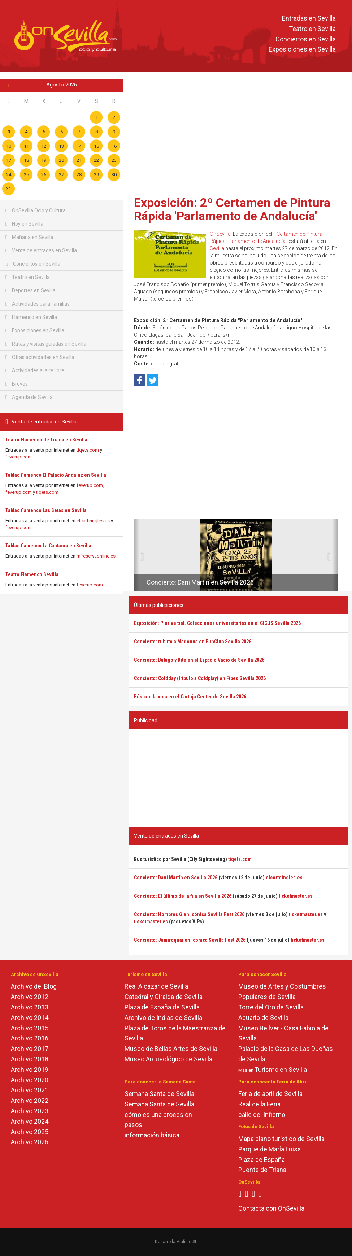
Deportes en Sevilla (30, 290)
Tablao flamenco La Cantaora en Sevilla (48, 546)
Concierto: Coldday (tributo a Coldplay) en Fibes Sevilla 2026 (200, 678)
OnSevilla (220, 234)
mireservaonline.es (96, 556)
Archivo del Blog (34, 986)
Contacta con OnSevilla (271, 1208)
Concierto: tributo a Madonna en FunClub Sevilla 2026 (192, 641)
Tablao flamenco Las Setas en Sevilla (46, 510)
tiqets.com (88, 450)
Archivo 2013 (29, 1007)
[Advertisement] (238, 135)
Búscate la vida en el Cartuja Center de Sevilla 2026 (190, 697)
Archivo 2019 (29, 1069)
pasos (133, 1124)
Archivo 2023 (29, 1111)
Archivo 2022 (29, 1100)
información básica (152, 1135)
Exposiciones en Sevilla (302, 49)
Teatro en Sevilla (312, 28)
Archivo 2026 (29, 1142)
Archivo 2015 (29, 1028)
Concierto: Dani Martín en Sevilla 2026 (200, 582)
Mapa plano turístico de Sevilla (281, 1138)
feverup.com (18, 457)
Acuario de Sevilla (263, 1017)
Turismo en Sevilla (281, 1069)
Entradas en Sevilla (309, 18)
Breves (16, 384)
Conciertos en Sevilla (305, 39)
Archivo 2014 (29, 1017)
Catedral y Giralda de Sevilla (164, 996)
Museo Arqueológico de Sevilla (168, 1059)
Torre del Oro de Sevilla (271, 1007)
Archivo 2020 (29, 1080)
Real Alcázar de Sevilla (156, 986)
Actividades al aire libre (34, 370)
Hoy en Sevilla (24, 224)
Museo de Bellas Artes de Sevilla (171, 1048)
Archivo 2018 (29, 1059)
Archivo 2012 (29, 996)
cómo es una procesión (158, 1114)
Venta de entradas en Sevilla (41, 250)
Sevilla (217, 248)
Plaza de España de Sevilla (162, 1007)
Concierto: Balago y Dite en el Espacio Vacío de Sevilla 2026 (199, 660)
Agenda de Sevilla (29, 397)
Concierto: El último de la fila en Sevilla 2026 (182, 896)
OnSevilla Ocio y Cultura (35, 210)
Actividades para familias (37, 304)
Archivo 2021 (29, 1090)
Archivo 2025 (29, 1132)
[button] (136, 555)
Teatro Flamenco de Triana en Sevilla (46, 440)
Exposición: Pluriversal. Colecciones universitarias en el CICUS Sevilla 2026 (217, 623)
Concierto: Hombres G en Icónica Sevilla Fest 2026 (189, 914)
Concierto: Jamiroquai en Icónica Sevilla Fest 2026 (189, 940)
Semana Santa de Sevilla (159, 1093)
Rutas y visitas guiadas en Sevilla (45, 344)
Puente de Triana (262, 1169)
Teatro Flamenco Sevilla (31, 574)
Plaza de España (261, 1159)
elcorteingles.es (93, 520)
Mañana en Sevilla (29, 237)
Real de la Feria (259, 1104)
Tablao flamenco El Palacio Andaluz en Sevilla (55, 475)
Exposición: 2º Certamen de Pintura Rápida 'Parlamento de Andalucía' (232, 209)
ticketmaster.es (296, 896)
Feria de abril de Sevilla (270, 1093)
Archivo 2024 (29, 1121)
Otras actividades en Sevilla (39, 357)
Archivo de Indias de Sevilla (163, 1017)
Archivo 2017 (29, 1048)
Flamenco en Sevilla (31, 317)
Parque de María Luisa (269, 1149)
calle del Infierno (261, 1114)
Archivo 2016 (29, 1038)
